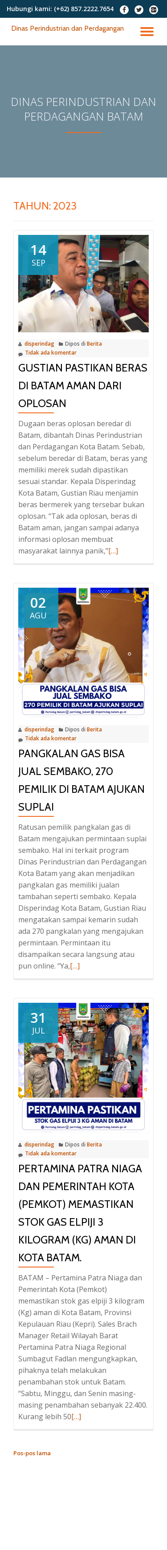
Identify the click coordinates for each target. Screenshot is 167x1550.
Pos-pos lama (32, 1453)
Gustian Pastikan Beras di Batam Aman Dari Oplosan (82, 385)
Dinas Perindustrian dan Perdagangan (67, 28)
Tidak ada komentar (47, 353)
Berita (94, 343)
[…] (113, 551)
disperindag (39, 343)
